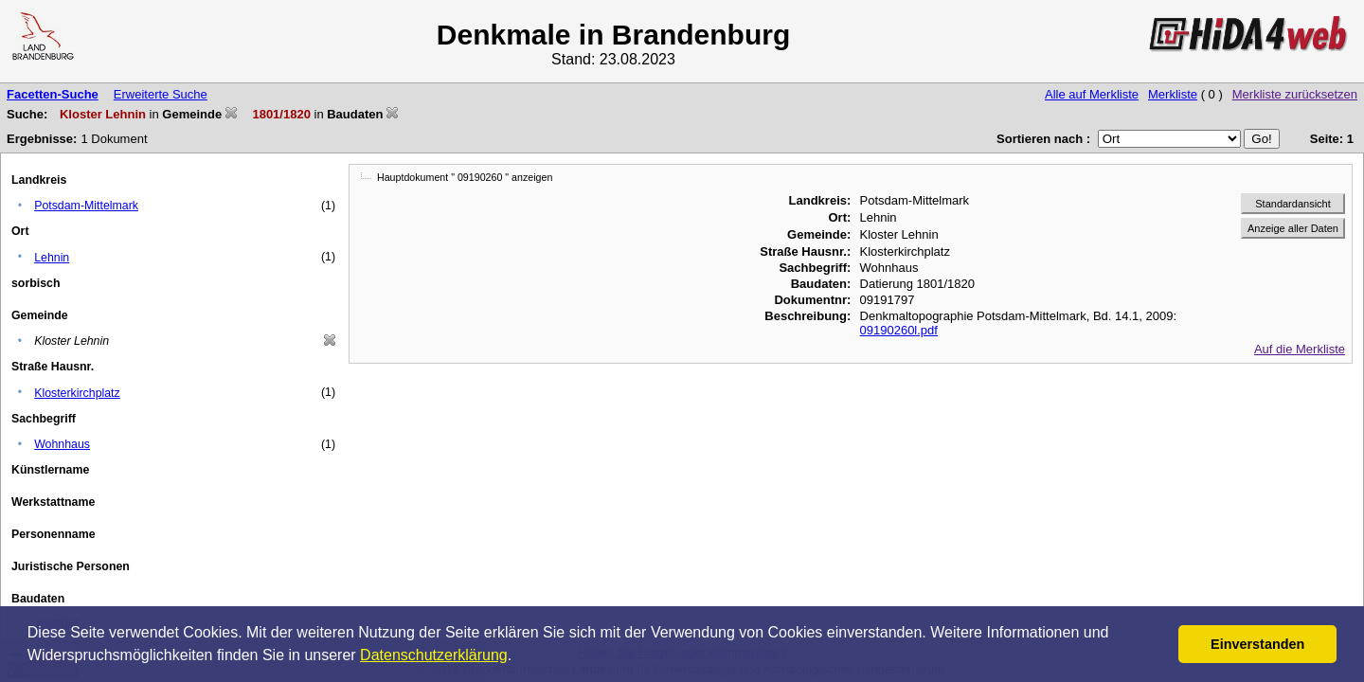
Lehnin (51, 257)
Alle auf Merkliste (1092, 94)
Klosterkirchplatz (77, 393)
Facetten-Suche (53, 94)
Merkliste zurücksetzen (1294, 94)
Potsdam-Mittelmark (86, 205)
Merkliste (1172, 94)
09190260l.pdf (899, 330)
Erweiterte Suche (160, 94)
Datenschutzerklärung (434, 655)
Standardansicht (1293, 203)
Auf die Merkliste (1299, 349)
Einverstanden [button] (1257, 644)
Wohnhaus (62, 444)
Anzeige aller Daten (1292, 228)
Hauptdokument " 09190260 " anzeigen (464, 177)
